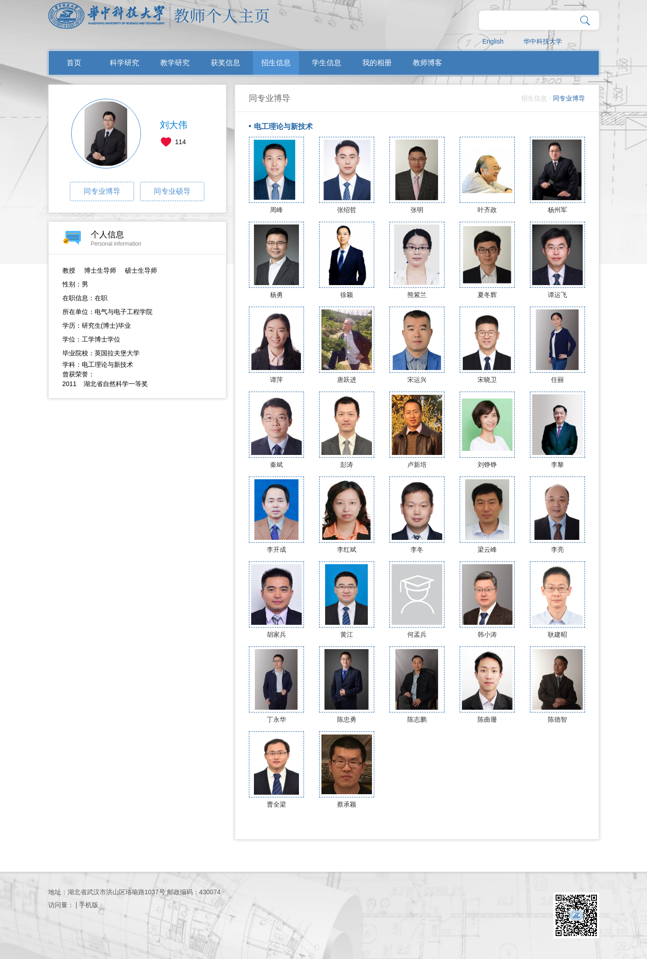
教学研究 (175, 63)
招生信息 (276, 63)
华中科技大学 (542, 41)
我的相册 (377, 63)
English (493, 41)
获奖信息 (225, 63)
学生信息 (326, 63)
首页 (74, 63)
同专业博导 (102, 191)
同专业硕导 (172, 191)
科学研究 (124, 63)
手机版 (88, 905)
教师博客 (427, 63)
